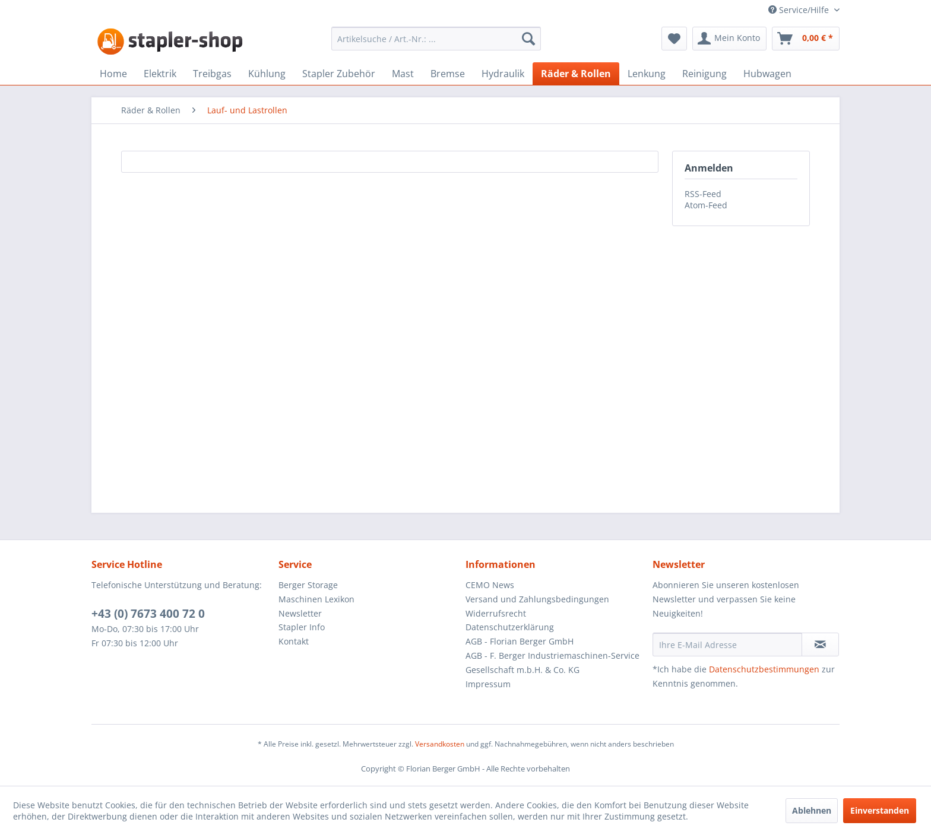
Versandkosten (439, 744)
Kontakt (293, 641)
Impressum (488, 684)
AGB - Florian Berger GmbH (520, 641)
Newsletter (300, 613)
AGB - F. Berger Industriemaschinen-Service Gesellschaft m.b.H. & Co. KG (552, 662)
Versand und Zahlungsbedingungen (537, 599)
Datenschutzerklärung (510, 627)
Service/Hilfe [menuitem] (799, 9)
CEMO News (490, 584)
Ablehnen (811, 810)
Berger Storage (308, 584)
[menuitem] (436, 38)
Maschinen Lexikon (316, 599)
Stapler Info (301, 627)
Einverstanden (879, 810)
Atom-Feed (706, 205)
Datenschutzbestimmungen (764, 669)
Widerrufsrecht (496, 613)
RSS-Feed (703, 193)
